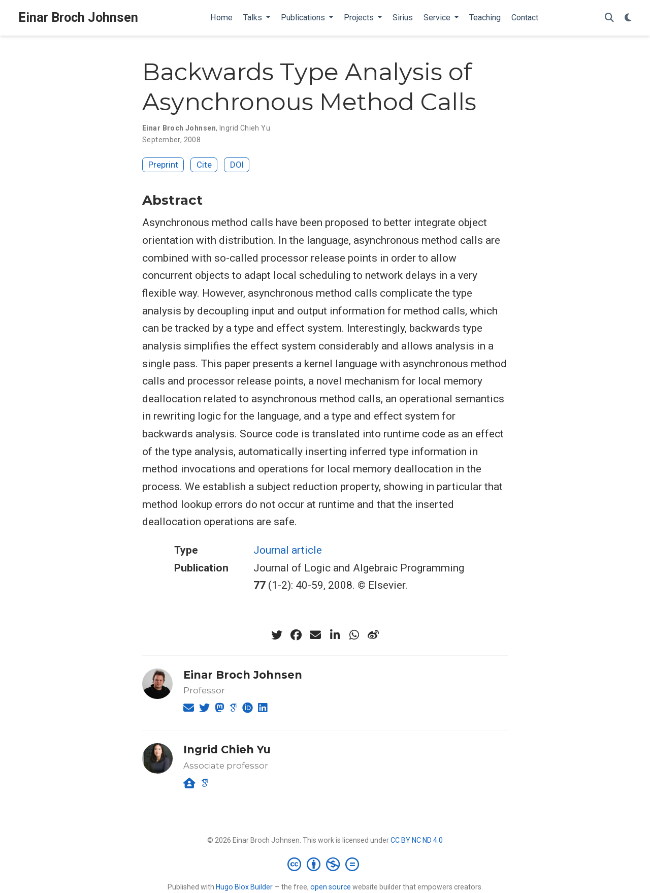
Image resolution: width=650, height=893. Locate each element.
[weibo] (373, 635)
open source (330, 887)
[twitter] (276, 635)
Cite (204, 165)
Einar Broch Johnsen (78, 17)
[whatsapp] (354, 635)
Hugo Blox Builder (244, 887)
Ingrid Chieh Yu (244, 128)
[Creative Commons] (325, 864)
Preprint (163, 165)
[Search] (609, 18)
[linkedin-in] (334, 635)
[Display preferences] (628, 18)
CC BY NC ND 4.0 (417, 840)
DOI (237, 165)
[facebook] (296, 635)
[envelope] (315, 635)
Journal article (287, 550)
